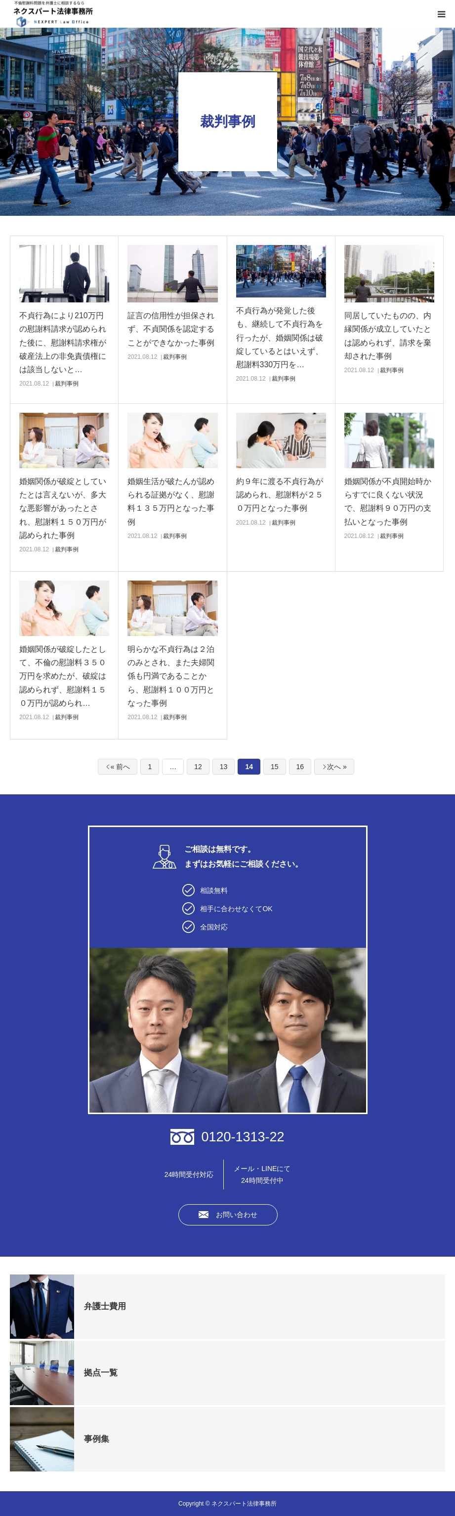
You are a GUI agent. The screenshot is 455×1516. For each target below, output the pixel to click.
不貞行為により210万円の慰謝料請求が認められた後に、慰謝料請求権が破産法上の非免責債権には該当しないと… (62, 342)
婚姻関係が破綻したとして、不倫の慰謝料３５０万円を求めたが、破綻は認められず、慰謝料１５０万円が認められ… (62, 676)
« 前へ (120, 767)
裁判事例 (67, 383)
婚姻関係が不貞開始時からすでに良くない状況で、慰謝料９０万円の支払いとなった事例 (387, 501)
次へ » (337, 767)
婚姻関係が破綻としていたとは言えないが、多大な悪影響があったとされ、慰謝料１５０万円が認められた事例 (62, 508)
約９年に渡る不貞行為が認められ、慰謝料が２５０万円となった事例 (279, 494)
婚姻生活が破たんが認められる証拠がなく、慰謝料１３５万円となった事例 (170, 501)
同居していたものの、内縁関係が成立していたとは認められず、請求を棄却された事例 (387, 335)
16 (300, 767)
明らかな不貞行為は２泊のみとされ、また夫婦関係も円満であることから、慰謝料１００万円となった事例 (170, 676)
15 (275, 767)
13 (224, 767)
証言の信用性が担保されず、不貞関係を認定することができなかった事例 (170, 328)
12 (198, 767)
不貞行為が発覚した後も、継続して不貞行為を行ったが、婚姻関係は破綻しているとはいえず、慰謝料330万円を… (279, 337)
